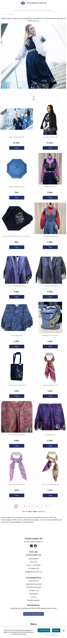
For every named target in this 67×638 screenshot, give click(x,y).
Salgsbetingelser (33, 600)
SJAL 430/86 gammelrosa (17, 435)
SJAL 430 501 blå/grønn (50, 286)
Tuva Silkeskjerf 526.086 (17, 484)
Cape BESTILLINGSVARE (50, 137)
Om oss (33, 597)
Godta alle (56, 630)
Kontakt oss (33, 590)
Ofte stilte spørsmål (33, 587)
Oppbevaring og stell (33, 584)
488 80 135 (35, 568)
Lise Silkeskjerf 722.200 (50, 385)
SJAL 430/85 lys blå (17, 335)
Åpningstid (33, 594)
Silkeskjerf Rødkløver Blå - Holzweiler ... (17, 236)
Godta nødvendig (44, 630)
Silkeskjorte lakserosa (50, 236)
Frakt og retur (33, 581)
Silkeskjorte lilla (50, 186)
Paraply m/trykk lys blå (17, 186)
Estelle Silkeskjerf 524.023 (50, 484)
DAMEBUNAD (10, 14)
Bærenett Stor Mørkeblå (16, 385)
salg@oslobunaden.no (33, 572)
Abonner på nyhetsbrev (33, 614)
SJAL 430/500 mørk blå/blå (17, 286)
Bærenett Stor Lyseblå (50, 335)
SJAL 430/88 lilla (50, 435)
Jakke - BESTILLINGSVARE (16, 137)
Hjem (3, 14)
